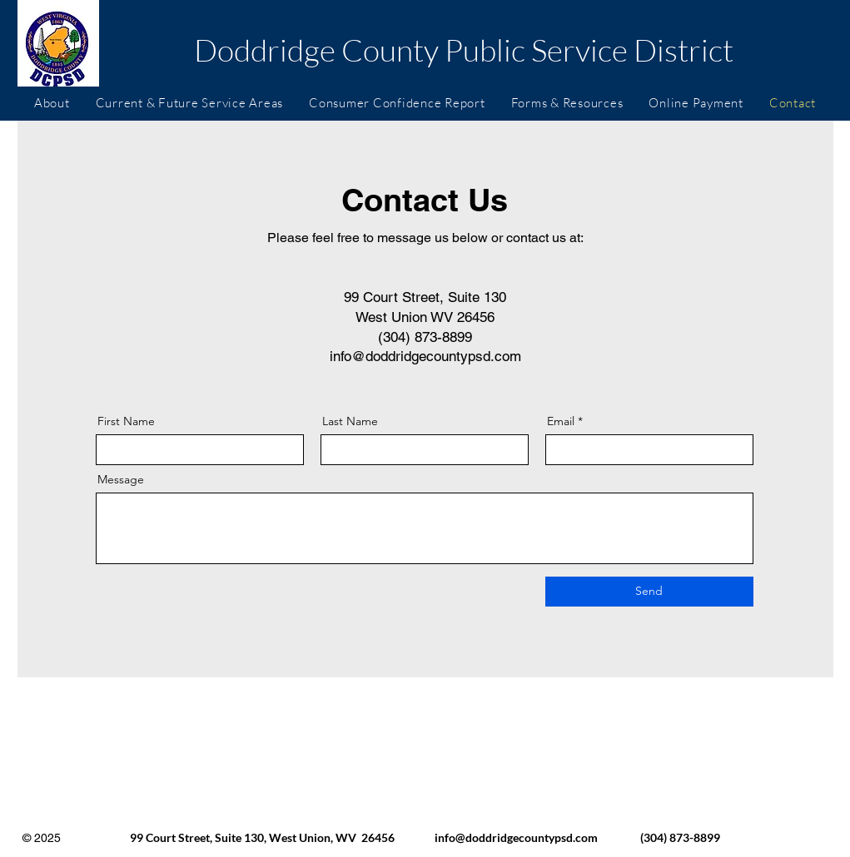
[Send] (649, 592)
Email (560, 421)
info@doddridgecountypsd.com (425, 356)
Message (120, 479)
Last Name (350, 421)
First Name (126, 421)
